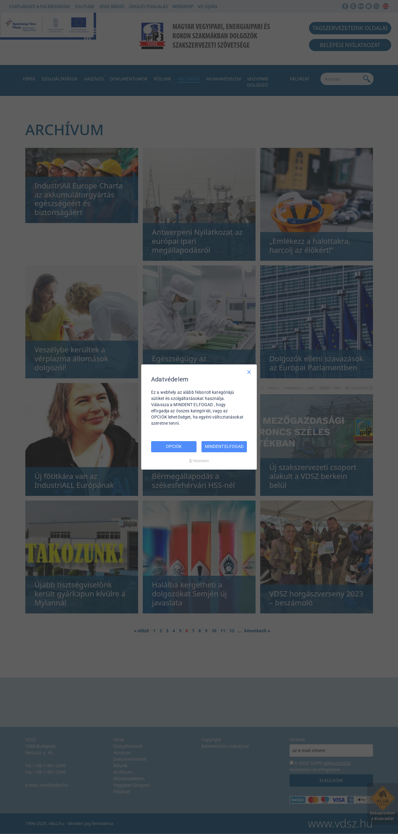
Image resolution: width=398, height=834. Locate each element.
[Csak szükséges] (249, 372)
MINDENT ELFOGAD (224, 446)
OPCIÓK (173, 446)
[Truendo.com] (199, 460)
